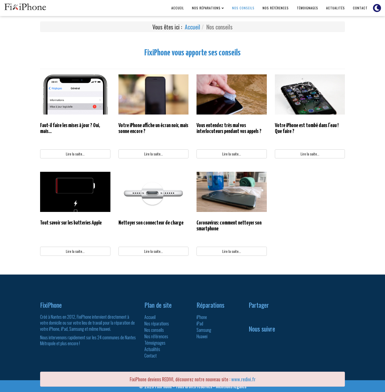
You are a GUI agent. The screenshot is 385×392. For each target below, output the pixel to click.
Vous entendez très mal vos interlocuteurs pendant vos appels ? (229, 128)
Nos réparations (206, 8)
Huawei (202, 336)
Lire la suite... (75, 154)
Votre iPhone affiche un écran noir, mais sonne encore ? (153, 128)
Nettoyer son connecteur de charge (150, 223)
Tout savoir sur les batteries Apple (71, 223)
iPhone (202, 317)
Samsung (204, 330)
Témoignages (307, 8)
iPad (200, 323)
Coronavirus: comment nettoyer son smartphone (229, 225)
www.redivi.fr (243, 379)
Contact (360, 8)
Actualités (335, 8)
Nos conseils (243, 8)
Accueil (177, 8)
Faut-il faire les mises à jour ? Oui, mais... (70, 128)
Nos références (276, 8)
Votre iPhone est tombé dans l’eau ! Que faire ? (306, 128)
